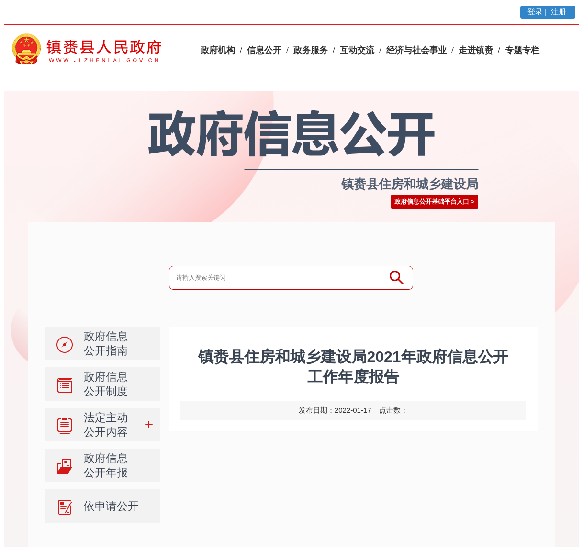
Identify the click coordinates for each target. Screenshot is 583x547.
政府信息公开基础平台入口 (431, 201)
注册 (559, 12)
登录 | (538, 12)
